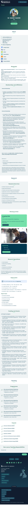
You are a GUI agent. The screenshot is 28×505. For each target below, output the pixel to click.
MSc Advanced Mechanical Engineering (11, 389)
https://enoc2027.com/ (16, 115)
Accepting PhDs (14, 23)
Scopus (4, 56)
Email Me (5, 225)
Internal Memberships (6, 88)
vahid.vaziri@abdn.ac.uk (7, 37)
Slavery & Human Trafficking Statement (8, 498)
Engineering (18, 281)
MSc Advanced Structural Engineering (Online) (12, 415)
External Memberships (6, 111)
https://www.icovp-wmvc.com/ (8, 120)
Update (24, 454)
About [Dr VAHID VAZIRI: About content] (14, 32)
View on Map (5, 42)
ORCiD (4, 52)
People (3, 5)
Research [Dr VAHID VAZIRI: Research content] (14, 178)
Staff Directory (4, 483)
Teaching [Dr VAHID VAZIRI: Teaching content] (14, 381)
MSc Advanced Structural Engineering (11, 400)
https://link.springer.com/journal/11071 (9, 154)
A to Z (3, 479)
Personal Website (6, 61)
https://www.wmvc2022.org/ (8, 138)
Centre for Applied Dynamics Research (14, 106)
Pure (4, 49)
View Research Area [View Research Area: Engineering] (6, 252)
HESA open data (8, 272)
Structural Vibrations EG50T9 (9, 426)
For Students (11, 459)
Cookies (3, 496)
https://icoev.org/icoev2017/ (8, 148)
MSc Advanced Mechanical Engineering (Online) (12, 411)
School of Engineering (7, 44)
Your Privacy (4, 492)
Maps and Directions (5, 481)
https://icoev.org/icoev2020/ (14, 142)
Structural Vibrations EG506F (9, 428)
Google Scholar (6, 47)
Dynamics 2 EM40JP (7, 433)
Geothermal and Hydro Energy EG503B (11, 441)
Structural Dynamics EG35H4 (9, 431)
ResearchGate (6, 54)
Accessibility (4, 494)
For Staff (17, 459)
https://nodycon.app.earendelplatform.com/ (11, 125)
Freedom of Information (5, 500)
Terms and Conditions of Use (6, 490)
